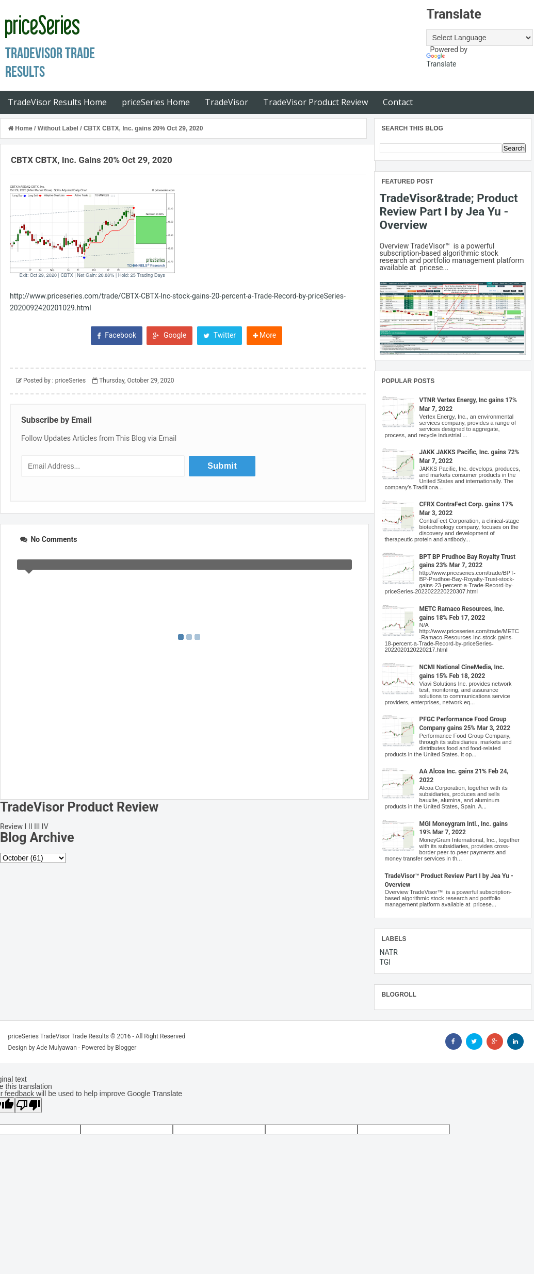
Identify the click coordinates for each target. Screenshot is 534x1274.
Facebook (116, 335)
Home (21, 128)
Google (169, 335)
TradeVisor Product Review (315, 102)
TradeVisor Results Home (57, 102)
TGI (385, 962)
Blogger (125, 1047)
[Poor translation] (28, 1105)
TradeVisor (226, 102)
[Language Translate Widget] (479, 37)
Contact (398, 102)
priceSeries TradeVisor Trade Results (58, 1036)
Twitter (219, 335)
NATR (389, 952)
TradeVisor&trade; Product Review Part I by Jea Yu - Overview (449, 211)
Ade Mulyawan (57, 1047)
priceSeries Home (156, 102)
